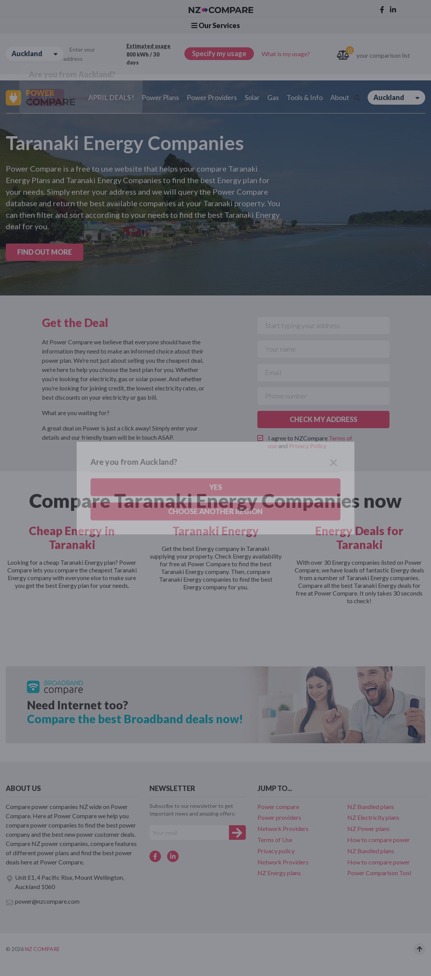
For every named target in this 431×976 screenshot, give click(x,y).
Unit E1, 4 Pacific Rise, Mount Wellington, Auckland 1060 (65, 882)
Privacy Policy (308, 445)
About (339, 97)
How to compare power (378, 839)
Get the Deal (75, 322)
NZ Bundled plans (370, 806)
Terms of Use (274, 839)
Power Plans (160, 97)
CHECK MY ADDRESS (323, 419)
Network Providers (282, 828)
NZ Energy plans (279, 872)
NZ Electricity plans (373, 817)
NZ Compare (42, 949)
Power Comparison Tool (379, 872)
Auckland (35, 53)
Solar (252, 97)
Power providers (279, 817)
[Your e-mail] (189, 832)
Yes (46, 97)
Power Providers (212, 97)
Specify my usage (219, 53)
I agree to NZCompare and (310, 441)
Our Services (215, 25)
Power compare (278, 806)
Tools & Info (305, 97)
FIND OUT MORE (44, 252)
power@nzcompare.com (43, 902)
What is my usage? (286, 53)
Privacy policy (276, 850)
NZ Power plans (368, 828)
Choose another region (98, 97)
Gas (273, 97)
